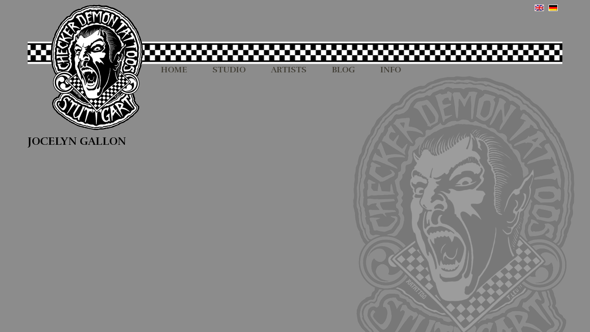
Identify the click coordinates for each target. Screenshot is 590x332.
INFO (390, 70)
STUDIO (229, 70)
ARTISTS (289, 70)
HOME (174, 70)
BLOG (343, 70)
